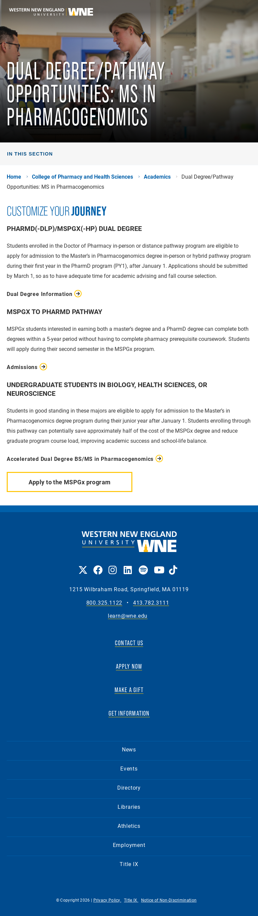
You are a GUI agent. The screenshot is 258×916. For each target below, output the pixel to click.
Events (129, 768)
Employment (129, 844)
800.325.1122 (104, 603)
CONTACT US (129, 643)
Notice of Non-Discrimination (169, 900)
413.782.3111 (151, 603)
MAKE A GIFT (129, 689)
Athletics (129, 825)
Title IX (129, 863)
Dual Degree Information (39, 293)
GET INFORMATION (129, 713)
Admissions (22, 366)
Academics (157, 176)
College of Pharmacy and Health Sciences (82, 176)
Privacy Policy (107, 900)
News (129, 749)
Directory (129, 787)
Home (14, 176)
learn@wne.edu (127, 616)
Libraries (129, 806)
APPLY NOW (129, 666)
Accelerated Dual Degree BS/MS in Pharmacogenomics (80, 458)
